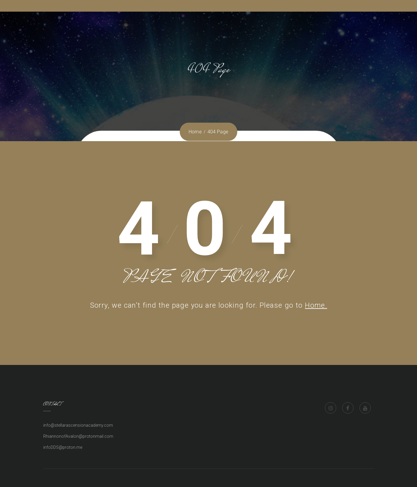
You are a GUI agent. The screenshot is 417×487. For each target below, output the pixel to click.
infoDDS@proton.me (62, 447)
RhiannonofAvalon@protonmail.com (78, 436)
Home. (316, 305)
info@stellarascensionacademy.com (78, 425)
